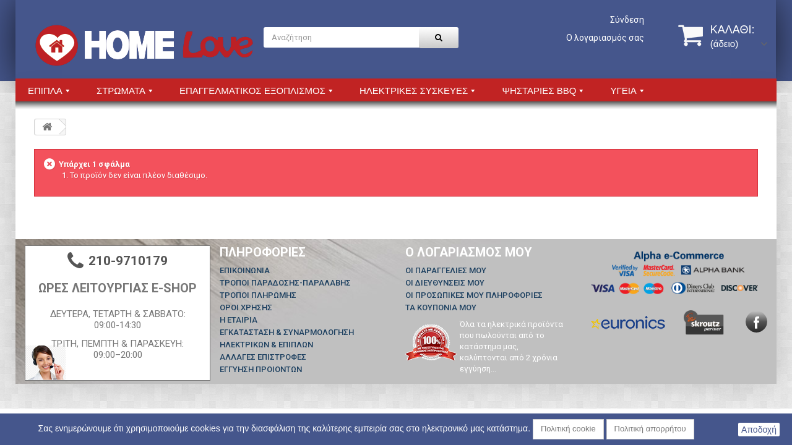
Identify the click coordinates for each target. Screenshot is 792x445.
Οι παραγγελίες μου (445, 270)
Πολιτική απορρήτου (650, 428)
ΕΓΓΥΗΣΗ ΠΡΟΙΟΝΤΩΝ (261, 369)
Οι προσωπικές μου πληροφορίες (474, 295)
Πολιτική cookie (568, 428)
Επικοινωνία (245, 270)
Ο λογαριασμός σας (605, 38)
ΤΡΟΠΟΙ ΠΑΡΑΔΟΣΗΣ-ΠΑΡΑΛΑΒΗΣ (285, 282)
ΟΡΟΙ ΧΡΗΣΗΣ (246, 307)
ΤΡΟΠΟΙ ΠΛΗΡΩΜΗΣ (258, 295)
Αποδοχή (759, 429)
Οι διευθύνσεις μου (444, 282)
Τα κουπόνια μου (440, 307)
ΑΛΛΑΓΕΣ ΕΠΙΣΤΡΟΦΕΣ (263, 357)
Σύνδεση (627, 20)
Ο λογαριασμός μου (468, 252)
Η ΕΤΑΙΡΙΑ (238, 319)
